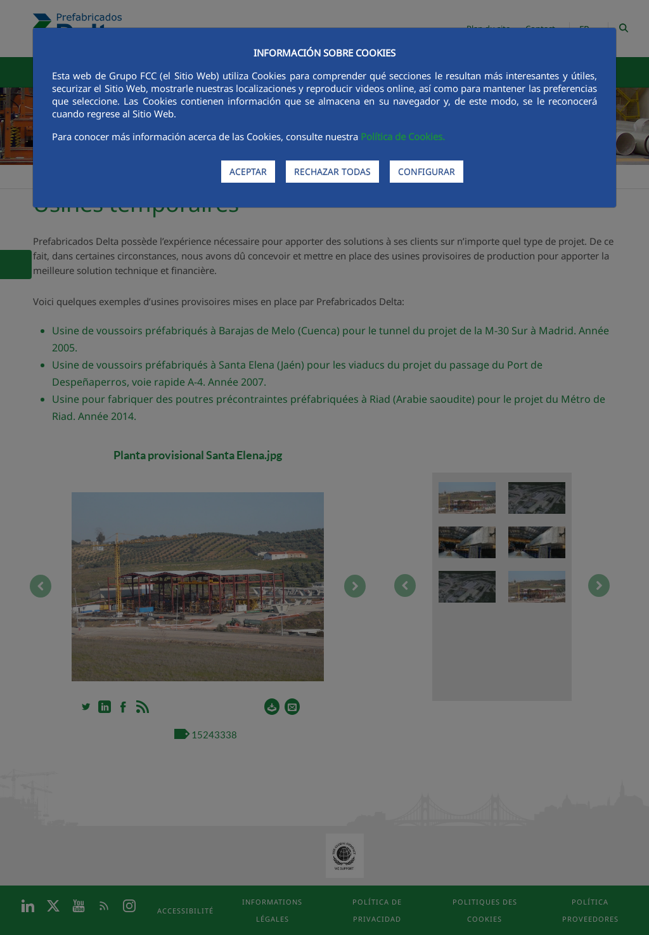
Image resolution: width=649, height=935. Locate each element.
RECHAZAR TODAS (332, 172)
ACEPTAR (248, 172)
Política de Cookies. (403, 136)
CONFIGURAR (426, 172)
